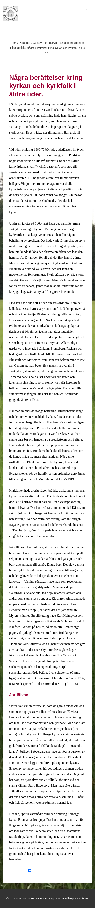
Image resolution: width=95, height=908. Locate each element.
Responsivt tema (78, 898)
